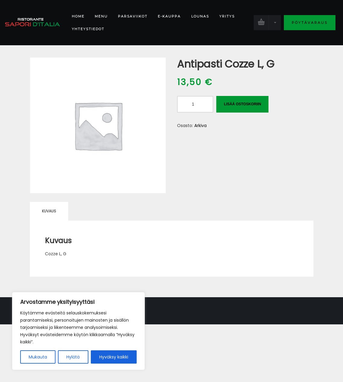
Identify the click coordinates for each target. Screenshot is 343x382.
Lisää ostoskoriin (242, 104)
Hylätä (73, 357)
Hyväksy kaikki (113, 357)
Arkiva (200, 126)
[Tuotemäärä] (195, 104)
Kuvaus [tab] (49, 211)
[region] (78, 331)
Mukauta (38, 357)
